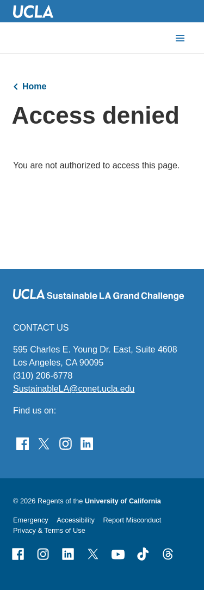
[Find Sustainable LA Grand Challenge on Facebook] (22, 442)
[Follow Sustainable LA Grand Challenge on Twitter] (44, 442)
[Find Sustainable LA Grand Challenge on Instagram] (65, 442)
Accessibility (76, 520)
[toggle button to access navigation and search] (180, 38)
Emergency (30, 520)
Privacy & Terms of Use (49, 530)
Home (34, 86)
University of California (123, 501)
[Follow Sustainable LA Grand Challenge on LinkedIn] (87, 442)
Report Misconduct (132, 520)
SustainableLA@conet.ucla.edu (74, 388)
